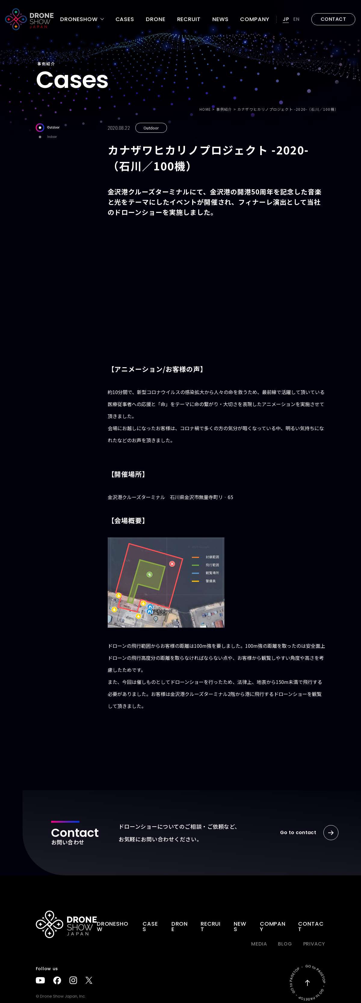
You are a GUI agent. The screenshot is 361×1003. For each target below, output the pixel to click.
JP (286, 19)
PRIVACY (314, 943)
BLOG (285, 943)
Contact (310, 926)
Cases (125, 19)
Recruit (189, 19)
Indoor (46, 136)
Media (259, 943)
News (220, 19)
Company (254, 19)
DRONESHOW (112, 926)
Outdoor (48, 127)
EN (296, 19)
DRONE (155, 19)
